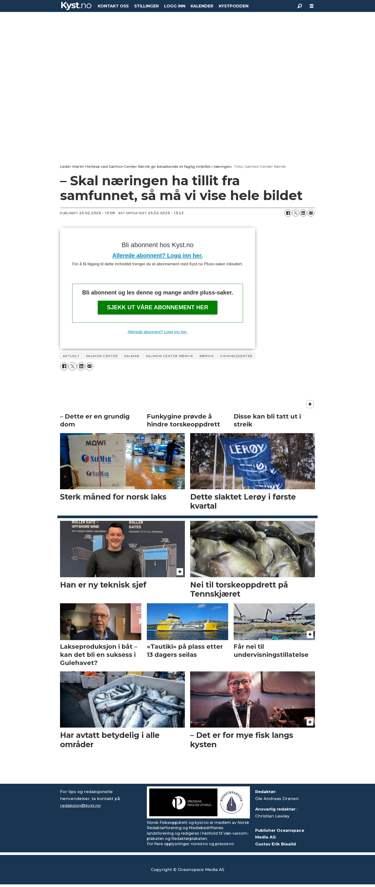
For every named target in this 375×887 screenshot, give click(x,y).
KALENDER (202, 6)
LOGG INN (174, 6)
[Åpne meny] (311, 6)
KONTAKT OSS (113, 6)
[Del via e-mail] (310, 213)
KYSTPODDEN (233, 6)
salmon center (102, 356)
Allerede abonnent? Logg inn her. (157, 255)
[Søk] (300, 6)
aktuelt (71, 356)
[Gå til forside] (76, 6)
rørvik (206, 356)
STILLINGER (146, 6)
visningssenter (236, 356)
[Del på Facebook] (288, 213)
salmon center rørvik (169, 356)
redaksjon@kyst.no (80, 805)
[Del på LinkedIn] (303, 213)
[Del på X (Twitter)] (295, 213)
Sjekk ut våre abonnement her (157, 307)
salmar (131, 356)
